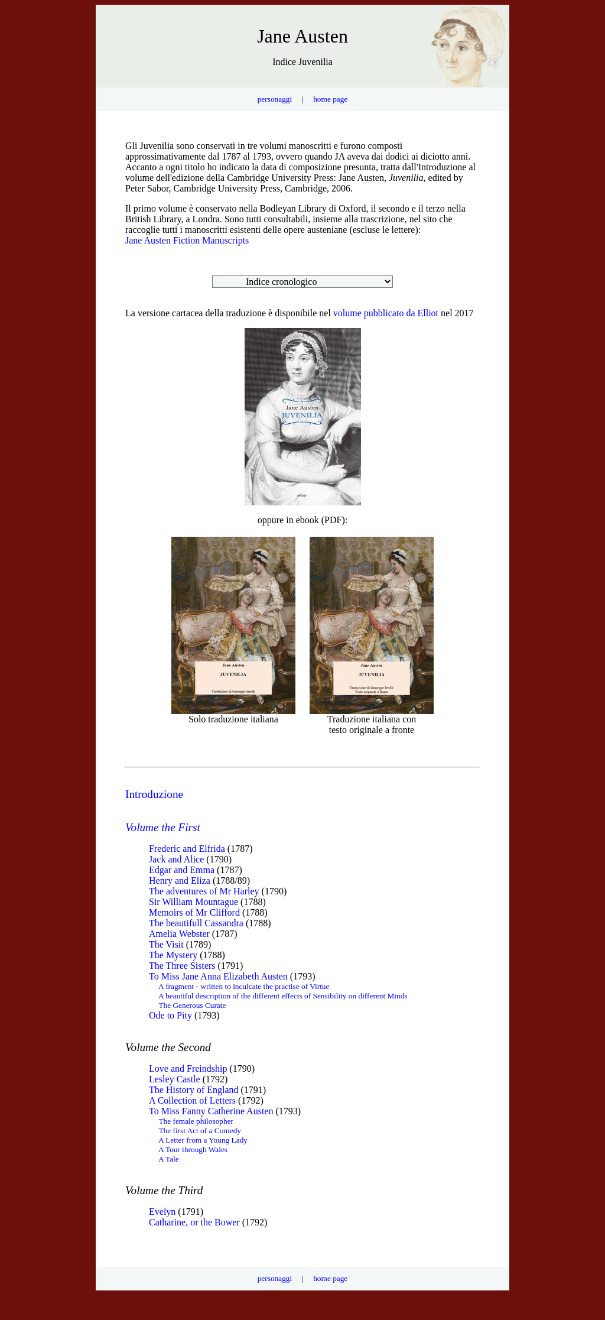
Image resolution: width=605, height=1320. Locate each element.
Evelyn (162, 1212)
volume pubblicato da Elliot (385, 313)
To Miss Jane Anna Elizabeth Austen (218, 976)
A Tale (168, 1158)
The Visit (166, 944)
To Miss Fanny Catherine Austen (211, 1111)
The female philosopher (195, 1121)
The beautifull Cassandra (196, 923)
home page (330, 99)
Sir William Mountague (193, 902)
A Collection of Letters (192, 1100)
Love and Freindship (188, 1068)
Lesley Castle (174, 1079)
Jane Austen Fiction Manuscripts (187, 240)
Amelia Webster (179, 934)
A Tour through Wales (192, 1149)
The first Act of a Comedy (199, 1130)
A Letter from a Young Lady (203, 1140)
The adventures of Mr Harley (204, 891)
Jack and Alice (176, 859)
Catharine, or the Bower (194, 1222)
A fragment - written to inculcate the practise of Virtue (243, 986)
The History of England (194, 1090)
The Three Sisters (182, 966)
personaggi (275, 99)
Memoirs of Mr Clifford (194, 912)
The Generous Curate (192, 1005)
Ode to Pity (170, 1015)
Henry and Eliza (179, 880)
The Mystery (173, 955)
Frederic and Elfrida (187, 849)
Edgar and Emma (181, 870)
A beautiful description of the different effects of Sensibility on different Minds (283, 995)
